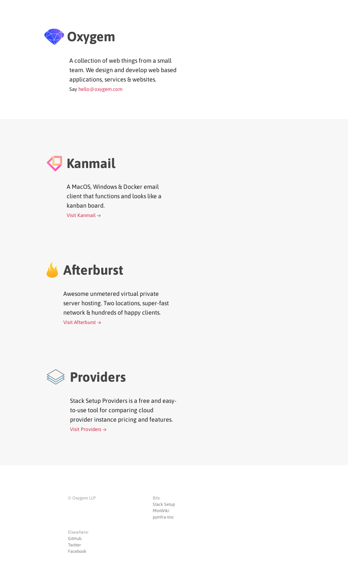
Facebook (77, 551)
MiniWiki (161, 510)
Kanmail (91, 163)
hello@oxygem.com (100, 89)
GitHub (74, 538)
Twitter (74, 544)
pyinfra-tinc (163, 517)
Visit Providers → (88, 429)
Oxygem (91, 36)
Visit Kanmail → (84, 215)
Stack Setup (164, 504)
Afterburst (93, 269)
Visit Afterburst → (82, 322)
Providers (98, 376)
